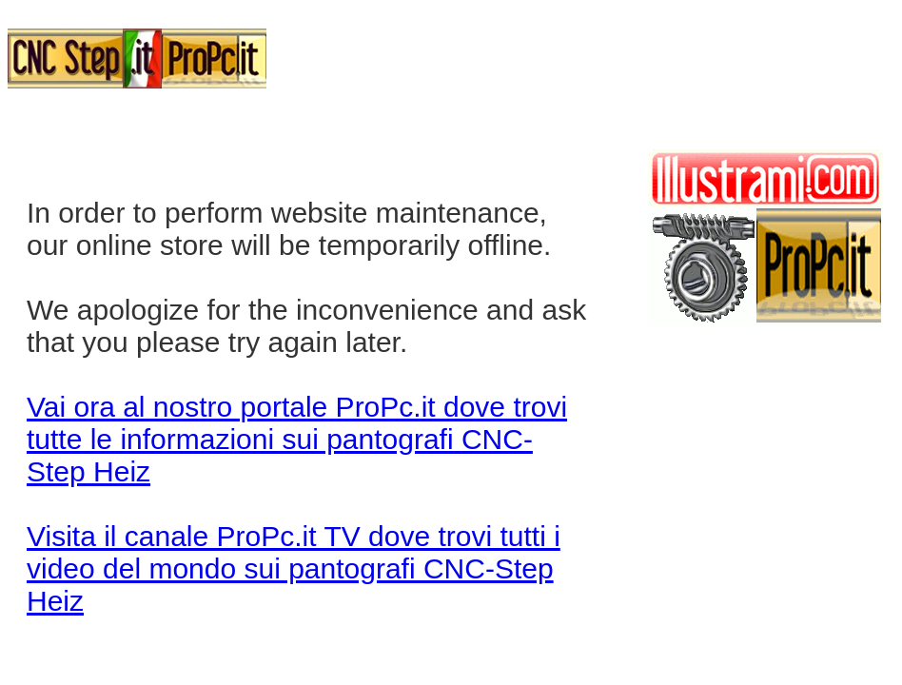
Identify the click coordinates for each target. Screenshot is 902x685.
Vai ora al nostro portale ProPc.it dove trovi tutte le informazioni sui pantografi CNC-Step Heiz (297, 439)
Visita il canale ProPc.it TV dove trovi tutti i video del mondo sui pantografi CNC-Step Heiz (293, 568)
